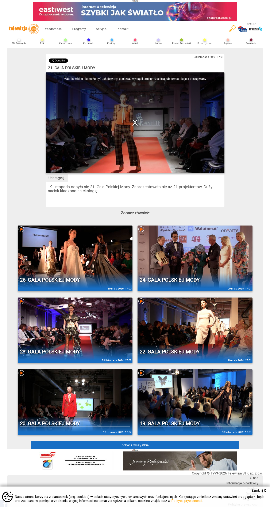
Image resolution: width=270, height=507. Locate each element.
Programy (79, 29)
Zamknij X (258, 491)
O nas (254, 478)
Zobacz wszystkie (135, 445)
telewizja (23, 29)
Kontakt (123, 29)
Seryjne (102, 29)
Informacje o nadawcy (242, 483)
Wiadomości (53, 29)
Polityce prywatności (186, 501)
